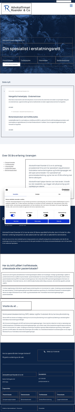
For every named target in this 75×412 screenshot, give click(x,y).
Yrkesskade (60, 394)
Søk (55, 1)
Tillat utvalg (37, 221)
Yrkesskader (43, 60)
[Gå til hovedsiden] (16, 12)
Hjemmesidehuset (11, 408)
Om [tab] (59, 194)
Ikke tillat (16, 221)
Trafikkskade (43, 394)
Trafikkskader (26, 60)
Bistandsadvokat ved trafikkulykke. (23, 117)
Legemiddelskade (62, 399)
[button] (11, 64)
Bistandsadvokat (63, 60)
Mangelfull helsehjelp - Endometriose (25, 96)
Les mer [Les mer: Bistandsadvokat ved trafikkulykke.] (11, 130)
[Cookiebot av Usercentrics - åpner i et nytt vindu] (63, 190)
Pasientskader (8, 60)
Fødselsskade (25, 394)
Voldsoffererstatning (45, 399)
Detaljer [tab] (37, 194)
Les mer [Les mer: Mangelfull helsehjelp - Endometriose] (11, 107)
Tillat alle (59, 221)
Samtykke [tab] (15, 194)
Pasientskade (7, 394)
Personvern (19, 408)
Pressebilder (41, 408)
